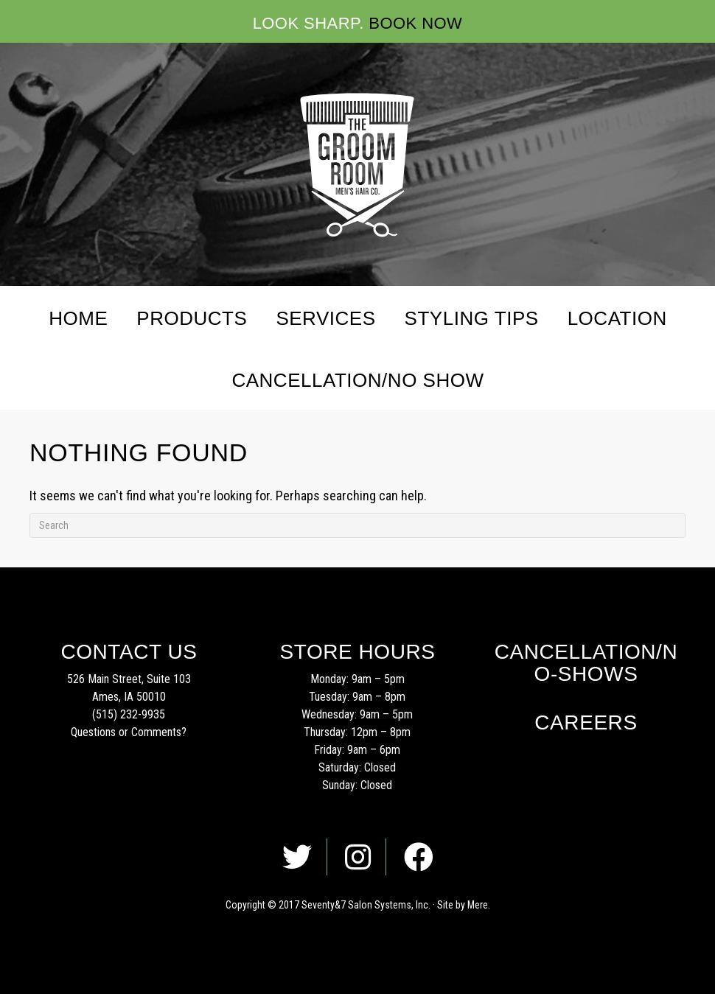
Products (191, 318)
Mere (477, 905)
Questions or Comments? (128, 732)
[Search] (357, 525)
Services (325, 318)
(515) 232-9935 (128, 714)
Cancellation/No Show (357, 380)
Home (78, 318)
